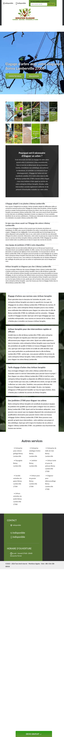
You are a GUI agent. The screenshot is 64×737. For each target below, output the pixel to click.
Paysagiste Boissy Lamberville (17, 463)
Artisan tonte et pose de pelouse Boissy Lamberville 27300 (50, 466)
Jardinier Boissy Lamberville (33, 463)
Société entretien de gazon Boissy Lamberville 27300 (17, 481)
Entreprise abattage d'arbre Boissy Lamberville (34, 452)
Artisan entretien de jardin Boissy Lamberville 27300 (17, 498)
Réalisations (34, 76)
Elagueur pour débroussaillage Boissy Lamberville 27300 (50, 482)
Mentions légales (34, 564)
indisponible (8, 3)
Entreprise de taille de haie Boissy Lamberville (50, 452)
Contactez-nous (15, 76)
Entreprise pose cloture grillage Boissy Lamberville (18, 452)
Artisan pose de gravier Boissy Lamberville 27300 (34, 481)
